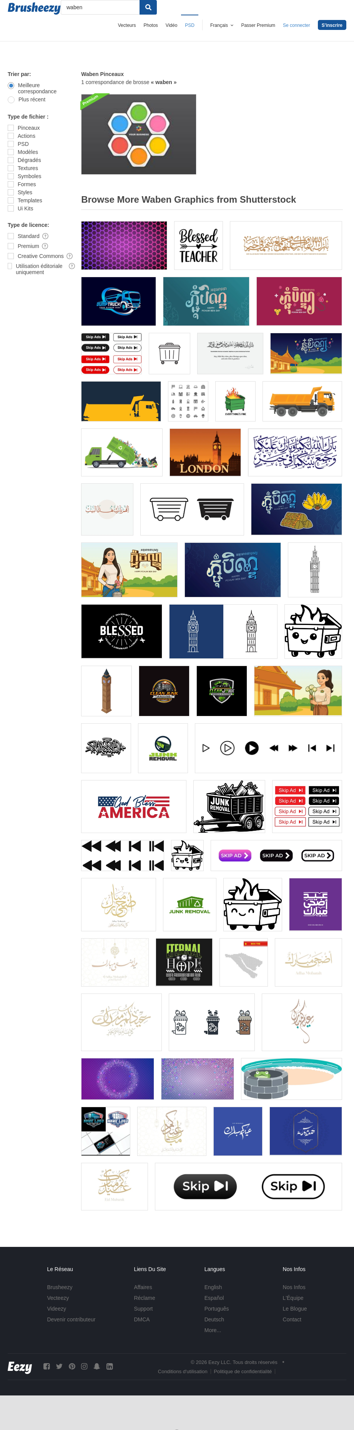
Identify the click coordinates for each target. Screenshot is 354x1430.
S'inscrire (332, 25)
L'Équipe (293, 1298)
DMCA (142, 1319)
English (213, 1287)
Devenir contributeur (71, 1319)
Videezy (56, 1309)
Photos (150, 25)
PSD (189, 25)
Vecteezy (58, 1298)
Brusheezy (59, 1287)
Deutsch (214, 1319)
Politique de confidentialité (243, 1371)
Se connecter (296, 25)
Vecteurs (127, 25)
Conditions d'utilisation (183, 1371)
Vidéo (171, 25)
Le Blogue (295, 1309)
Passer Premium (258, 25)
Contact (292, 1319)
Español (214, 1298)
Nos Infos (294, 1287)
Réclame (144, 1298)
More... (212, 1330)
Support (143, 1309)
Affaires (143, 1287)
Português (216, 1309)
